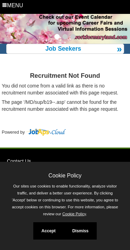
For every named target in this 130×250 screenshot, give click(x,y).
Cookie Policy (65, 175)
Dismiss (80, 230)
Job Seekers (63, 48)
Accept (49, 230)
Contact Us (19, 161)
